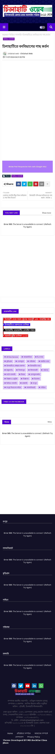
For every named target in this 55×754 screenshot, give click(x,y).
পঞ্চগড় (45, 370)
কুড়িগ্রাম (9, 361)
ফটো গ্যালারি (10, 374)
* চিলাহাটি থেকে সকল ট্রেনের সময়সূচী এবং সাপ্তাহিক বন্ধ (27, 319)
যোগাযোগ (19, 736)
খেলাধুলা (21, 361)
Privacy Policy (33, 736)
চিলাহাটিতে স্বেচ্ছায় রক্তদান (15, 365)
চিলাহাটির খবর (35, 365)
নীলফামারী (34, 370)
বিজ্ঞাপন (25, 378)
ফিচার (23, 374)
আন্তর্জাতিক (28, 357)
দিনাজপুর (21, 370)
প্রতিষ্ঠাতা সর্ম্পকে (24, 733)
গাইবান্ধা (32, 361)
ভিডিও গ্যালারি (15, 34)
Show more (46, 213)
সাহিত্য (43, 387)
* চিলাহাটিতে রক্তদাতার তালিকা (16, 324)
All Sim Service (12, 357)
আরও (50, 422)
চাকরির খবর (45, 361)
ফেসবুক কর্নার (35, 374)
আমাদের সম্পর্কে (41, 733)
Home (5, 34)
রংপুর (35, 383)
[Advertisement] (27, 89)
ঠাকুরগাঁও (9, 370)
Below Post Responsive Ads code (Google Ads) (27, 166)
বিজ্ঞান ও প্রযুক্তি (11, 378)
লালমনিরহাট (31, 387)
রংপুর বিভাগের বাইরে (13, 387)
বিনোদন (36, 378)
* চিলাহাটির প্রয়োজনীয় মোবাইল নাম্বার (19, 330)
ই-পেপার (40, 357)
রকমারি (24, 383)
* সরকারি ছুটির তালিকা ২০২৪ (15, 335)
